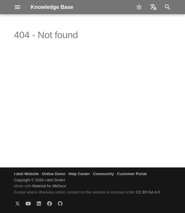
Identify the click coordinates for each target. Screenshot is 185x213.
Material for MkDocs (49, 186)
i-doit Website (26, 174)
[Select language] (153, 7)
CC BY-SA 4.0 (148, 192)
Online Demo (54, 174)
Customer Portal (132, 174)
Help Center (79, 174)
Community (103, 174)
